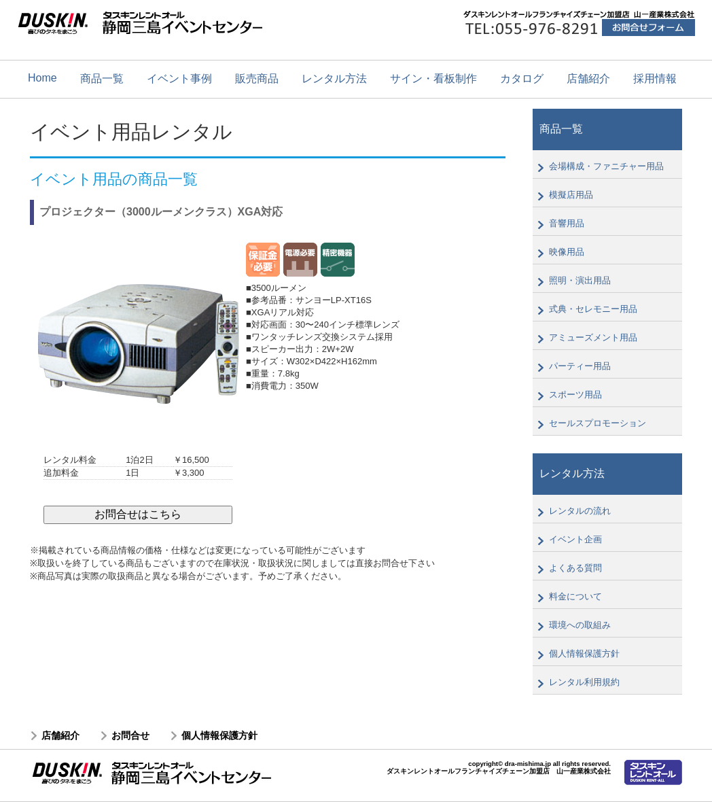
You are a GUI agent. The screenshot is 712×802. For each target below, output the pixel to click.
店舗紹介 (588, 78)
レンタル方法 (334, 78)
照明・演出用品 (580, 280)
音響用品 (566, 223)
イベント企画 (575, 539)
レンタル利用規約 (584, 682)
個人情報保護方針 (584, 653)
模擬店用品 (571, 195)
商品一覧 (102, 78)
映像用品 (566, 252)
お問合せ (130, 735)
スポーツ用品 (575, 394)
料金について (575, 596)
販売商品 (257, 78)
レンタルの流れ (580, 511)
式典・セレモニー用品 (593, 309)
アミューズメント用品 (593, 337)
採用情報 (655, 78)
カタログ (522, 78)
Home (42, 78)
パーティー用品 (580, 366)
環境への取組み (580, 625)
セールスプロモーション (597, 423)
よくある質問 (575, 568)
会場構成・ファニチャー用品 (606, 166)
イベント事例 (179, 78)
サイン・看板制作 (433, 78)
